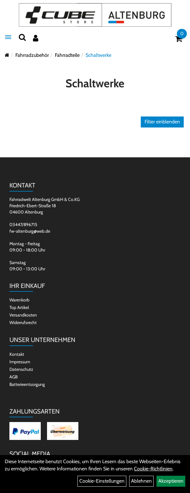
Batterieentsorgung (27, 384)
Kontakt (16, 354)
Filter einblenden (162, 122)
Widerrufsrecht (23, 322)
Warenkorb (19, 300)
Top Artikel (19, 307)
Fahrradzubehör (32, 55)
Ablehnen (141, 481)
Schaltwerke (98, 55)
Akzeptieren (170, 481)
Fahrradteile (67, 55)
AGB (13, 377)
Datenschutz (21, 369)
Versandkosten (23, 315)
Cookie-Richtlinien (153, 469)
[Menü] (8, 37)
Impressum (19, 362)
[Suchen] (22, 37)
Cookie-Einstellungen (101, 481)
